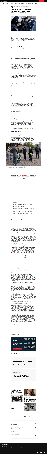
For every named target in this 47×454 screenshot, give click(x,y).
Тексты (19, 1)
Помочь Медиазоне (17, 348)
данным (17, 178)
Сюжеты (12, 1)
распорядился (13, 48)
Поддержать (41, 1)
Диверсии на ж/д (3, 3)
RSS (21, 444)
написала (15, 252)
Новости (9, 1)
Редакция (12, 444)
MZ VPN (21, 447)
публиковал (23, 175)
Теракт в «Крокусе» (30, 3)
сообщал (26, 213)
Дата (21, 1)
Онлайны (15, 1)
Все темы (36, 3)
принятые (21, 103)
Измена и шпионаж (13, 3)
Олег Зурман (19, 6)
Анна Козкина (26, 6)
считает (25, 219)
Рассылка (21, 446)
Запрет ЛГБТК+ (18, 3)
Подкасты (24, 1)
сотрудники (21, 126)
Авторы (12, 447)
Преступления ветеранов (24, 3)
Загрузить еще (23, 420)
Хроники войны (8, 3)
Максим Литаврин (23, 6)
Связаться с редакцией (32, 353)
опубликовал (22, 207)
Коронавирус (12, 14)
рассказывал (21, 293)
